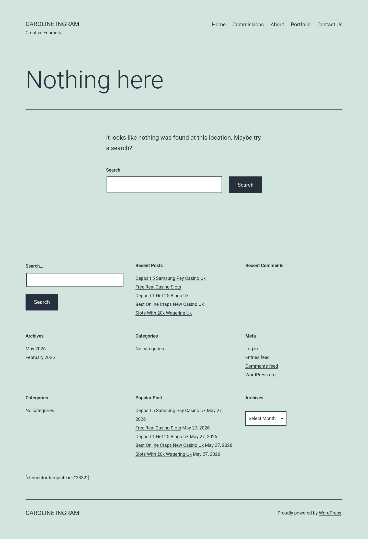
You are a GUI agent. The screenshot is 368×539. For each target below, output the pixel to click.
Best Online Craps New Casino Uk (169, 304)
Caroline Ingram (52, 24)
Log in (251, 348)
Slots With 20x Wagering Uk (163, 313)
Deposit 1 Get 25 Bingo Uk (162, 295)
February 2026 (40, 357)
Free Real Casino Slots (158, 287)
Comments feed (261, 366)
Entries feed (257, 357)
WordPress (330, 513)
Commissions (248, 24)
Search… (115, 170)
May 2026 (36, 348)
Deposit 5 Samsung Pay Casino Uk (170, 278)
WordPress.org (260, 374)
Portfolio (300, 24)
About (277, 24)
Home (219, 24)
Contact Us (329, 24)
